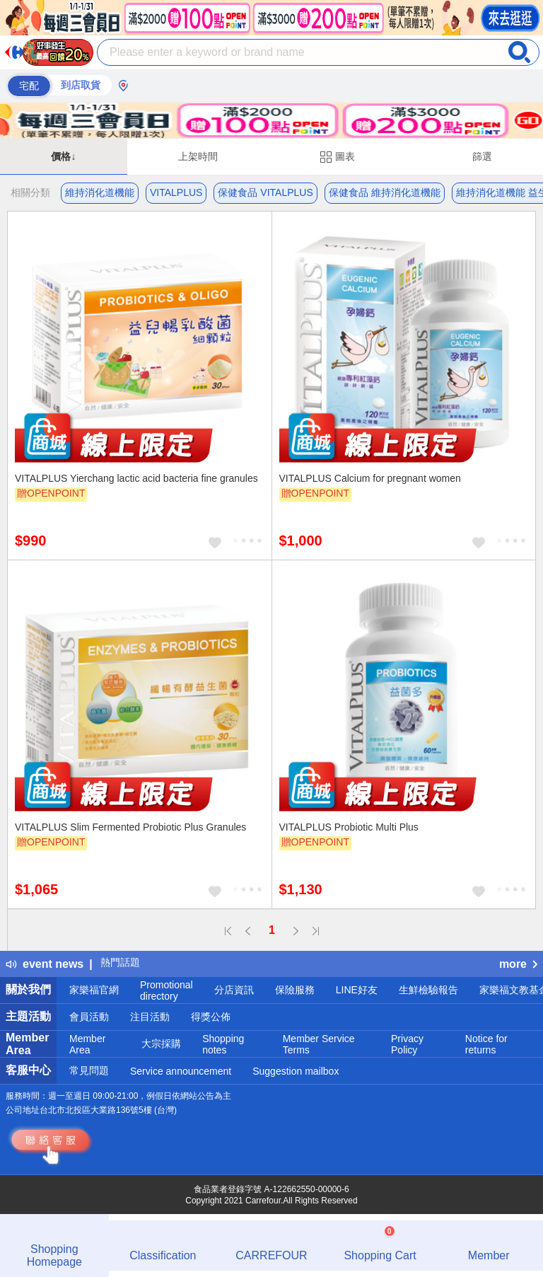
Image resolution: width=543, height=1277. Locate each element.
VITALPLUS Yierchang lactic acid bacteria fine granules (136, 478)
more (518, 964)
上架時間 (198, 156)
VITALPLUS (176, 192)
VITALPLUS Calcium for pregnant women (370, 478)
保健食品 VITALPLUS (265, 192)
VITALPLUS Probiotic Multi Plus (349, 827)
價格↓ (63, 156)
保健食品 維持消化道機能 (384, 192)
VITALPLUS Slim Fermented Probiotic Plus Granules (130, 827)
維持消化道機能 (99, 192)
